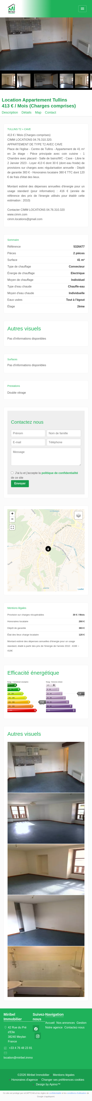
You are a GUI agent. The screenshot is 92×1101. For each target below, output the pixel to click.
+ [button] (12, 514)
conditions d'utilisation (76, 1093)
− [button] (12, 519)
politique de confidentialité (60, 473)
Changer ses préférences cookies (62, 1079)
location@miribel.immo (18, 1057)
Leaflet (81, 589)
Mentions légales (64, 1074)
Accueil (12, 9)
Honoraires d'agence (24, 1079)
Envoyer (20, 483)
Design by (48, 1084)
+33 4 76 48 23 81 (20, 1047)
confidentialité (55, 1093)
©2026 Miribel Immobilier (33, 1074)
